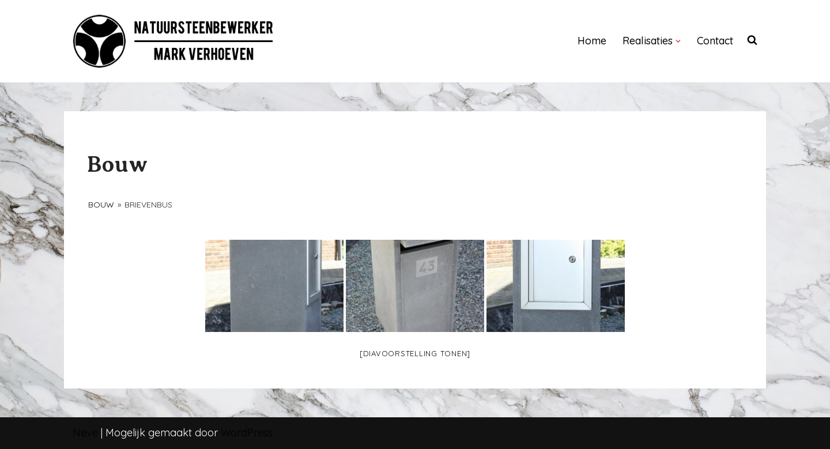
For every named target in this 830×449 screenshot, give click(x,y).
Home (592, 40)
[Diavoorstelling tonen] (415, 353)
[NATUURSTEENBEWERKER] (173, 41)
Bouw (101, 204)
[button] (678, 41)
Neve (85, 432)
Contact (715, 40)
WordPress (247, 432)
